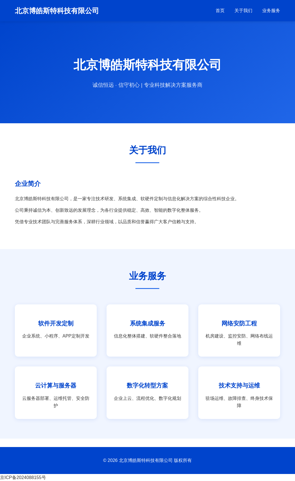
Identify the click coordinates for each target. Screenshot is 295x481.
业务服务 (271, 10)
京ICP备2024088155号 (23, 477)
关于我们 (243, 10)
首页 (220, 10)
